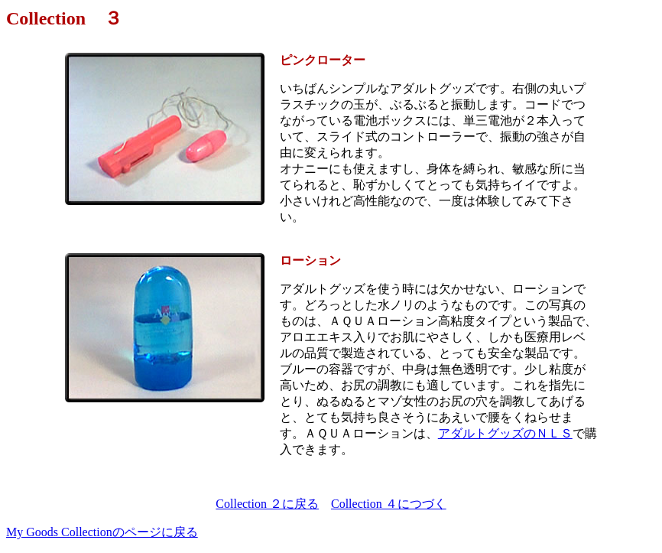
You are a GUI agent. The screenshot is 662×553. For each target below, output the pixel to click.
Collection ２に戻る (267, 503)
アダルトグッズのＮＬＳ (505, 433)
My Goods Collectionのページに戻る (102, 531)
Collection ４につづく (388, 503)
